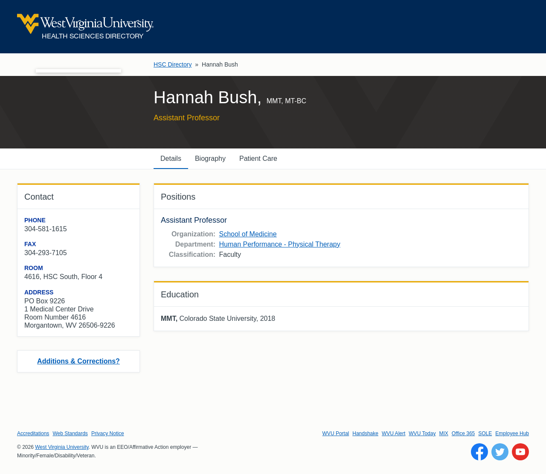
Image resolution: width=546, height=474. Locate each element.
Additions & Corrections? (78, 361)
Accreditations (33, 433)
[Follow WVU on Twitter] (499, 451)
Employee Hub (512, 433)
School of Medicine (247, 234)
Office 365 (463, 433)
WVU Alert (393, 433)
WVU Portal (335, 433)
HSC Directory (173, 64)
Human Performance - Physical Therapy (279, 244)
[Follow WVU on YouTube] (520, 451)
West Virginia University (61, 447)
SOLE (485, 433)
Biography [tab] (210, 158)
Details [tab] (170, 158)
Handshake (365, 433)
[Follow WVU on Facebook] (479, 451)
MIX (443, 433)
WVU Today (422, 433)
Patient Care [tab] (258, 158)
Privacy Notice (107, 433)
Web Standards (70, 433)
